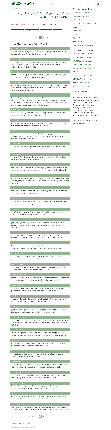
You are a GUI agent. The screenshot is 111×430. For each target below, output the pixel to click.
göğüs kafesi (79, 38)
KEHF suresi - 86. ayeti (83, 86)
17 (43, 37)
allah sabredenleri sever (83, 13)
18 (47, 37)
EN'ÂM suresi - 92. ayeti (82, 83)
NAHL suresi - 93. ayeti (82, 68)
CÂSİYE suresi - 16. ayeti (83, 61)
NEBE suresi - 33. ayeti (82, 72)
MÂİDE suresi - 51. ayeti (82, 65)
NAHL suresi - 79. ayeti (82, 57)
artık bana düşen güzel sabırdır (85, 23)
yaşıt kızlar (78, 41)
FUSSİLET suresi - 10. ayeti (83, 75)
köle (75, 34)
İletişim (13, 423)
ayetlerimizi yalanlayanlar (84, 45)
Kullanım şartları (24, 423)
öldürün (77, 20)
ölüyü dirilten (79, 31)
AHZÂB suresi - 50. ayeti (83, 54)
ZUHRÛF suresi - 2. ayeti (83, 79)
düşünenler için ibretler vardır (85, 16)
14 (32, 37)
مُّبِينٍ (75, 27)
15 (36, 37)
